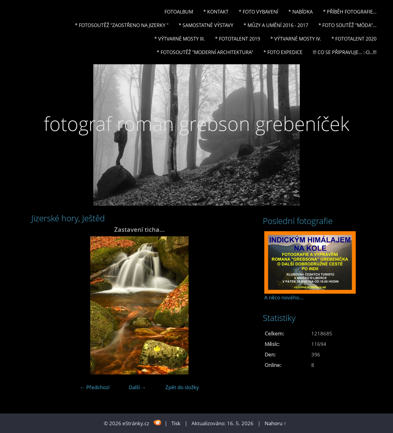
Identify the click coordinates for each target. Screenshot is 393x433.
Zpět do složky (182, 387)
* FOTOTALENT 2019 (237, 38)
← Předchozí (94, 387)
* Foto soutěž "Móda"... (347, 25)
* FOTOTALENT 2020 (353, 38)
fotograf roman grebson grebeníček (196, 124)
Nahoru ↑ (275, 423)
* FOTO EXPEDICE (282, 52)
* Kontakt (216, 11)
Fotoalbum (178, 11)
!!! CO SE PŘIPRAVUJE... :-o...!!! (344, 52)
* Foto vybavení (258, 11)
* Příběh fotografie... (349, 11)
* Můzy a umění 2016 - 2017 (276, 25)
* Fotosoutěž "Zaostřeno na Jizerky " (121, 25)
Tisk (175, 423)
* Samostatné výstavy (206, 25)
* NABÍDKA (300, 11)
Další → (137, 387)
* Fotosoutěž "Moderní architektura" (205, 52)
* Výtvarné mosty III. (179, 38)
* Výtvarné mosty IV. (295, 38)
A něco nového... (284, 297)
